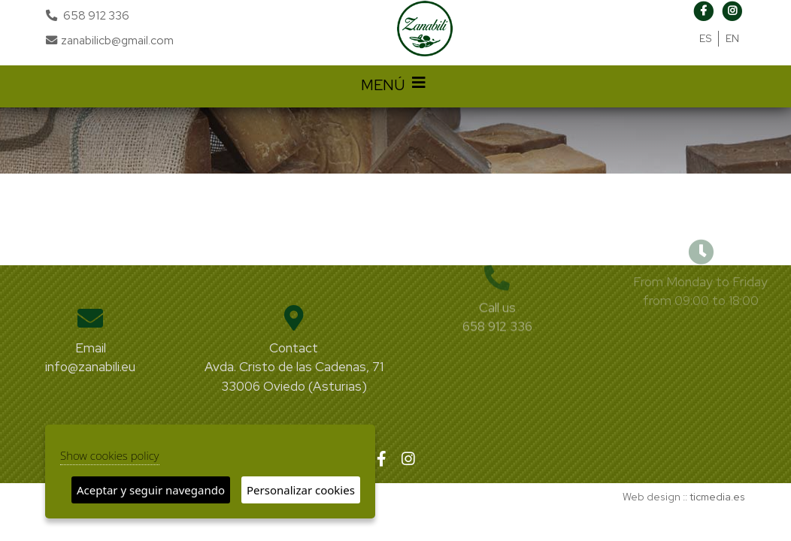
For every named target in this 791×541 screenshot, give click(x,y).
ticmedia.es (717, 496)
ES (705, 38)
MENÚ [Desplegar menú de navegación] (395, 86)
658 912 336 (96, 15)
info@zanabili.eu (90, 366)
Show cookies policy (109, 455)
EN (732, 38)
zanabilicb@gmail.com (110, 40)
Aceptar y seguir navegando (151, 489)
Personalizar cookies (301, 489)
